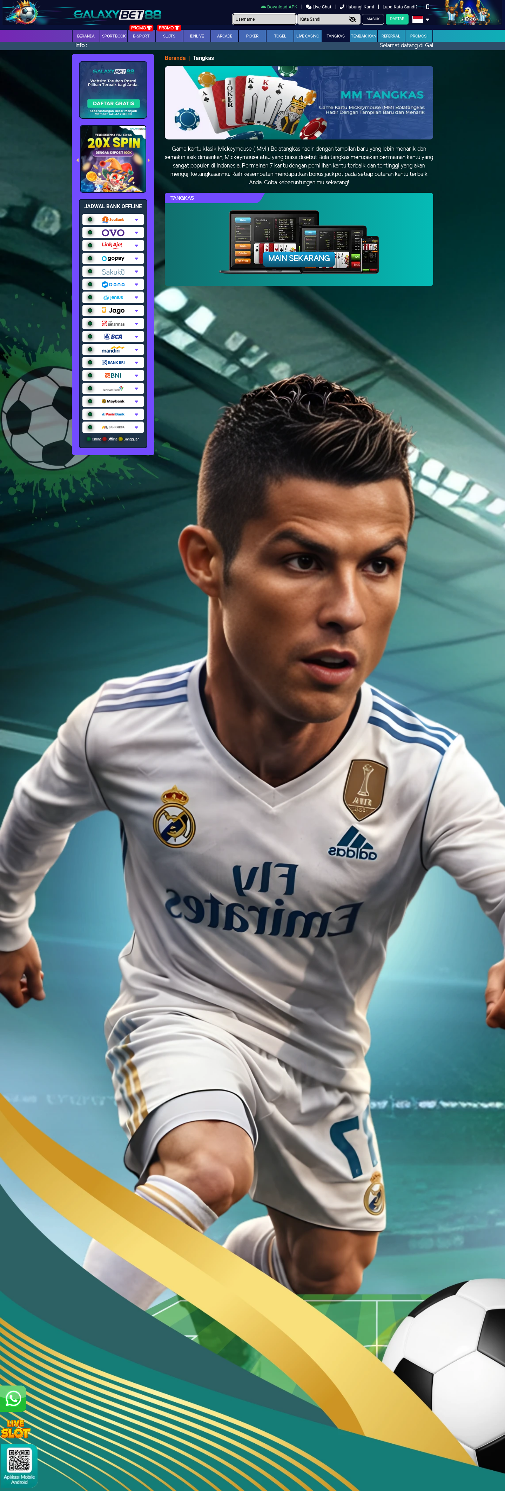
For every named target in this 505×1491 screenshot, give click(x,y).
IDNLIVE (197, 36)
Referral (391, 36)
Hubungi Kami (357, 6)
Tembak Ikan (363, 36)
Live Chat (319, 6)
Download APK (279, 6)
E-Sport (141, 36)
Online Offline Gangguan (113, 439)
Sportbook (114, 36)
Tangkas (335, 36)
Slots (169, 36)
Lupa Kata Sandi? (401, 6)
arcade (224, 36)
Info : (81, 45)
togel (280, 36)
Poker (252, 36)
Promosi (418, 36)
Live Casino (307, 36)
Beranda (86, 36)
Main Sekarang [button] (299, 259)
